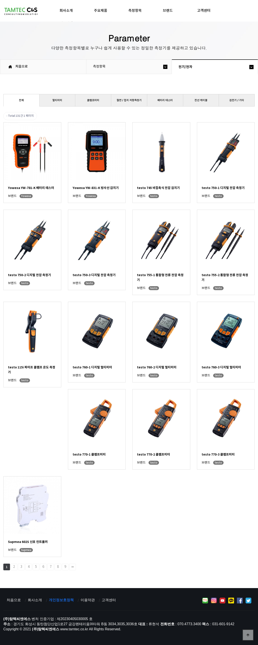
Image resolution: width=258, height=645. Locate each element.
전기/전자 (185, 67)
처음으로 (14, 600)
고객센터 (203, 11)
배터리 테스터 (165, 100)
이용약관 (88, 600)
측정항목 (135, 11)
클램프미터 (93, 100)
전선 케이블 (200, 100)
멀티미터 (57, 100)
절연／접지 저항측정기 (129, 100)
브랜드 (168, 11)
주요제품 (100, 11)
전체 (21, 100)
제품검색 (66, 23)
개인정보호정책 (61, 600)
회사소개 (66, 11)
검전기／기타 (236, 100)
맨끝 (72, 567)
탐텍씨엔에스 (21, 11)
